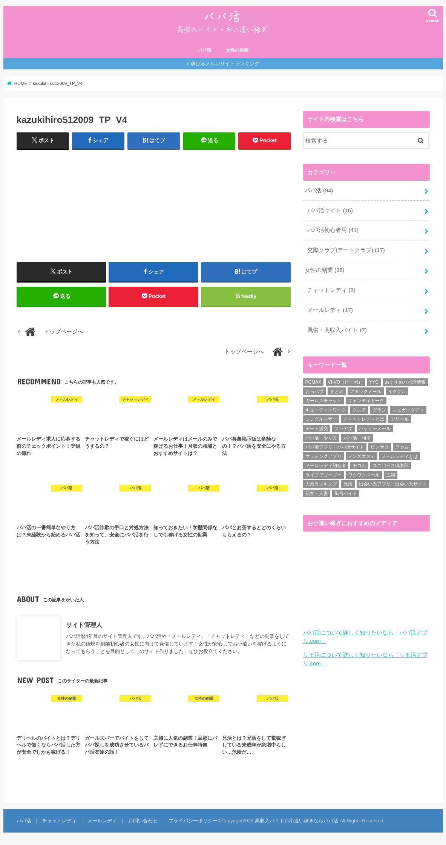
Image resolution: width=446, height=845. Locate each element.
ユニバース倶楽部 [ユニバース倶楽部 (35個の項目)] (390, 465)
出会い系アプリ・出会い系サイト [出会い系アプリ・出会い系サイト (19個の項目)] (393, 484)
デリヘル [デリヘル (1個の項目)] (400, 419)
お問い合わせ (143, 820)
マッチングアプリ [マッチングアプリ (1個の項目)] (323, 456)
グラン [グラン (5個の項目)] (379, 410)
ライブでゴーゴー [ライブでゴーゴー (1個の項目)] (323, 475)
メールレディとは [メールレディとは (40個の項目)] (400, 456)
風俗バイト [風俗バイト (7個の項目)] (345, 493)
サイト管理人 (84, 624)
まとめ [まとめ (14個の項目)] (336, 391)
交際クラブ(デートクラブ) (346, 250)
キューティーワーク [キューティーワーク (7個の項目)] (325, 410)
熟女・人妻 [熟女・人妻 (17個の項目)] (316, 493)
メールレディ (330, 310)
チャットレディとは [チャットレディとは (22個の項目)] (363, 419)
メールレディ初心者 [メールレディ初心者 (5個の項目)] (325, 465)
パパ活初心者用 (333, 230)
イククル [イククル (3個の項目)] (397, 391)
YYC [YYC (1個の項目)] (374, 382)
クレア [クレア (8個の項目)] (359, 410)
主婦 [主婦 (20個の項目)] (390, 475)
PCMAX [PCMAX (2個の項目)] (313, 382)
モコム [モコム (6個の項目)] (359, 465)
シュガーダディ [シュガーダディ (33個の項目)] (408, 410)
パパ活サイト (330, 210)
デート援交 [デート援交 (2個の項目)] (316, 428)
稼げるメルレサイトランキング (225, 63)
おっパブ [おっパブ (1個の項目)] (314, 391)
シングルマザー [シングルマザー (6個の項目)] (321, 419)
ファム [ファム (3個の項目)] (402, 447)
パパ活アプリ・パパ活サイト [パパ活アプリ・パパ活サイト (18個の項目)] (334, 447)
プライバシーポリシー (193, 820)
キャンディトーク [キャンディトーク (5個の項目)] (366, 400)
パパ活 (204, 50)
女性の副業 (237, 50)
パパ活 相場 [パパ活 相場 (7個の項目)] (357, 438)
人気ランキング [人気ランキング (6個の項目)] (321, 484)
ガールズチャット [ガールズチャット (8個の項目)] (323, 400)
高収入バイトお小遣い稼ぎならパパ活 (296, 820)
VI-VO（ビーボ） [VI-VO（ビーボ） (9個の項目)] (345, 382)
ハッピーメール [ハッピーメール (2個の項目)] (375, 428)
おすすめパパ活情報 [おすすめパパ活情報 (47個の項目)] (405, 382)
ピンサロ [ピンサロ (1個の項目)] (380, 447)
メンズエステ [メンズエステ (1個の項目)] (361, 456)
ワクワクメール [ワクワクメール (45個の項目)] (364, 475)
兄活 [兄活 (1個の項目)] (348, 484)
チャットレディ (331, 290)
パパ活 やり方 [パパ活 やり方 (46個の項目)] (321, 438)
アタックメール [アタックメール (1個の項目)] (366, 391)
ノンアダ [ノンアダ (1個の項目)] (343, 428)
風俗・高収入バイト (336, 330)
